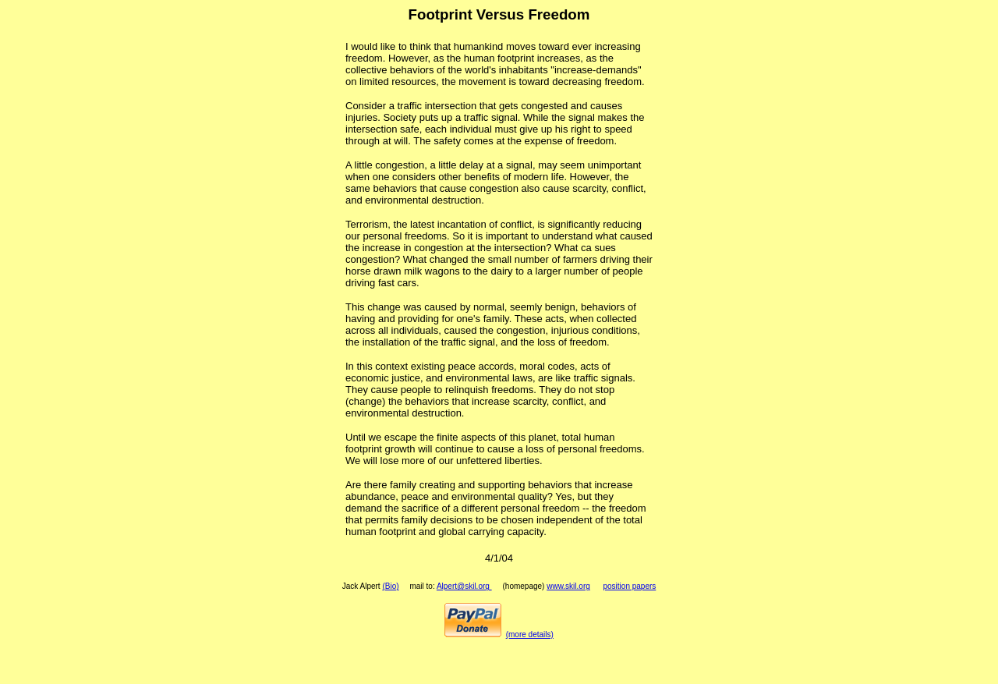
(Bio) (390, 586)
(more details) (530, 634)
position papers (629, 586)
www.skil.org (568, 586)
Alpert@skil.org (464, 586)
